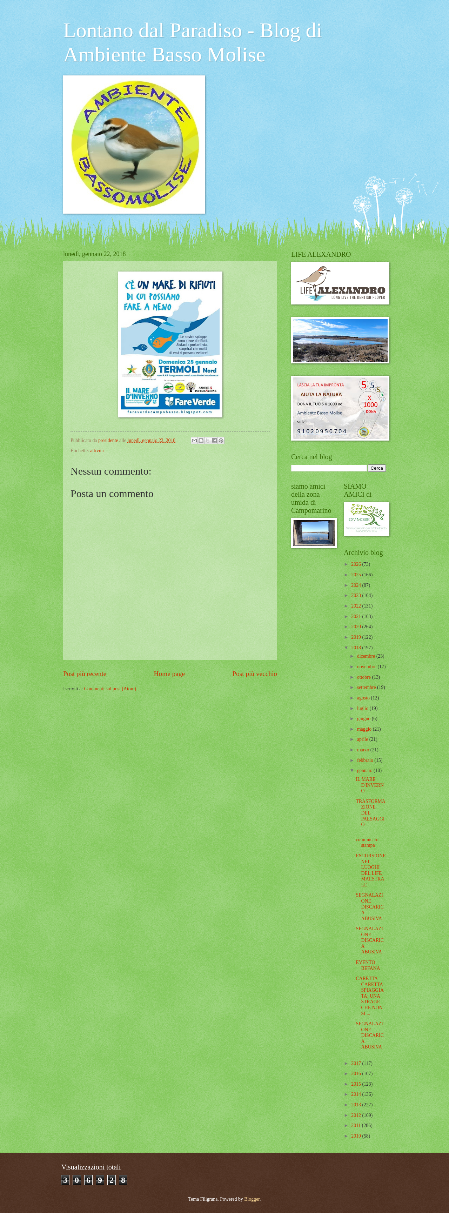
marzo (363, 749)
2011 (356, 1125)
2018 (356, 647)
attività (96, 450)
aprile (363, 739)
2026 (356, 564)
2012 (356, 1115)
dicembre (366, 656)
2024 (356, 585)
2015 (356, 1084)
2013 (356, 1104)
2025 (356, 574)
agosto (364, 698)
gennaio (365, 770)
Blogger (252, 1199)
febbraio (365, 760)
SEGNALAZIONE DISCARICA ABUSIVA (369, 906)
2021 (356, 616)
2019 (356, 637)
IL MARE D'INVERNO (370, 785)
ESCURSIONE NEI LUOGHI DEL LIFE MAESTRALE (371, 870)
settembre (367, 687)
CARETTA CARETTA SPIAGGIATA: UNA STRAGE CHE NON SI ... (369, 996)
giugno (364, 718)
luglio (363, 708)
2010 (356, 1136)
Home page (169, 673)
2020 (356, 626)
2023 (356, 595)
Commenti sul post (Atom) (110, 688)
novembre (367, 666)
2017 (356, 1063)
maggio (365, 729)
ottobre (364, 677)
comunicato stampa (367, 842)
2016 (356, 1073)
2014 (356, 1094)
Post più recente (84, 673)
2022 (356, 606)
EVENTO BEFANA (368, 965)
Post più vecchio (254, 673)
